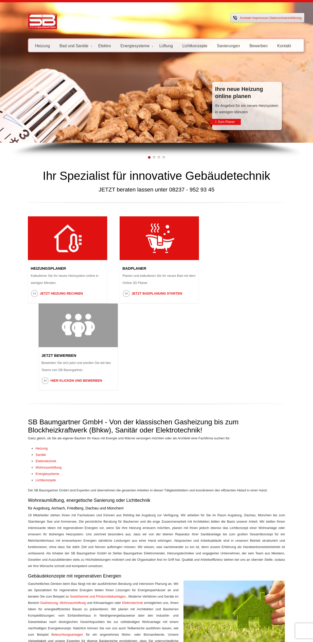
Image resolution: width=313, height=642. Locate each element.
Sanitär (29, 368)
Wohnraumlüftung (37, 380)
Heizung (31, 45)
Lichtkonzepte (183, 45)
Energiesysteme (125, 45)
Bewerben (247, 45)
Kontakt (234, 18)
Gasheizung (146, 503)
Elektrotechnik (34, 374)
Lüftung (154, 45)
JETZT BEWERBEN (234, 268)
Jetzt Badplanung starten (152, 293)
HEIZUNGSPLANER (36, 268)
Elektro (93, 45)
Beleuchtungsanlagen (32, 535)
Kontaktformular (136, 554)
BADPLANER (130, 268)
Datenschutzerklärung (274, 18)
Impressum (249, 18)
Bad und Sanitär (64, 45)
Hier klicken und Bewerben (252, 293)
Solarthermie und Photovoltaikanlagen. (44, 503)
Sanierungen (217, 45)
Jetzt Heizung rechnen (49, 293)
